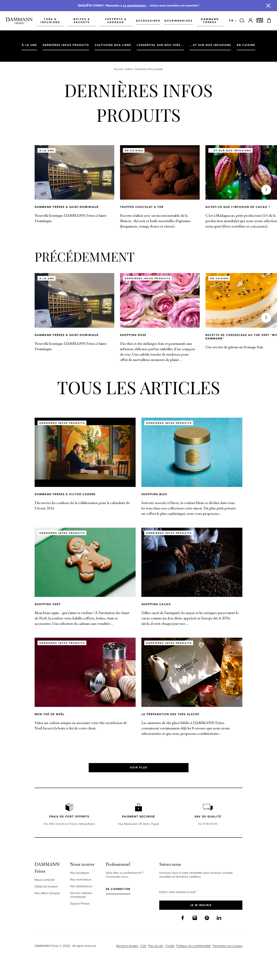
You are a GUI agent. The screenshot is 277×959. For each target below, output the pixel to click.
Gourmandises (175, 20)
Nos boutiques (79, 873)
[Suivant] (266, 190)
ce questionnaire (134, 5)
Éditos (129, 69)
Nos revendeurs (80, 879)
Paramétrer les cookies (227, 946)
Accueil (118, 69)
